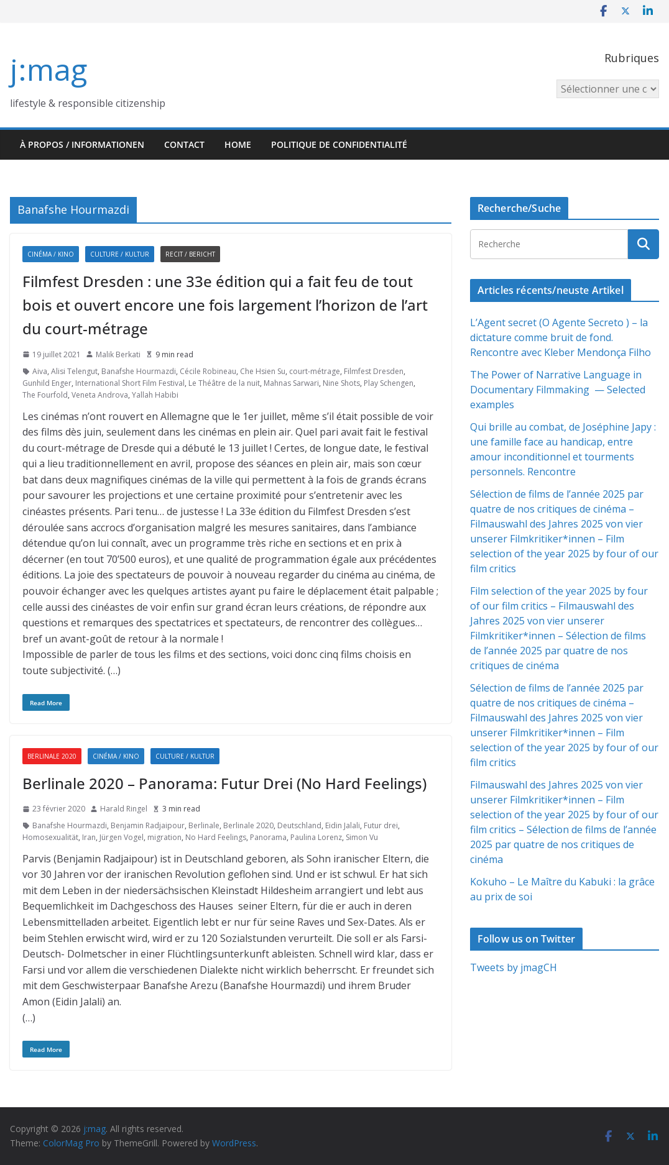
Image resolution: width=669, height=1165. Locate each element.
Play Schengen (388, 383)
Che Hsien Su (262, 371)
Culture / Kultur (119, 254)
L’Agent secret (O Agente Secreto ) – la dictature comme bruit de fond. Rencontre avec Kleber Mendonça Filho (560, 337)
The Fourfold (45, 395)
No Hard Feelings (215, 837)
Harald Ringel (123, 808)
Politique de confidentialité (339, 144)
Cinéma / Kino (50, 254)
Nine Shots (341, 383)
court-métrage (314, 371)
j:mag (48, 69)
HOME (237, 144)
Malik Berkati (118, 354)
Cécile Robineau (208, 371)
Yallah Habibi (155, 395)
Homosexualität (50, 837)
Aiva (39, 371)
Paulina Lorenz (316, 837)
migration (164, 837)
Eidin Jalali (342, 825)
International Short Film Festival (130, 383)
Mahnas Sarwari (291, 383)
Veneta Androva (100, 395)
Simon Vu (362, 837)
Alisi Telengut (74, 371)
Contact (184, 144)
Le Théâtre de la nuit (224, 383)
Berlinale (203, 825)
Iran (89, 837)
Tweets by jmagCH (513, 967)
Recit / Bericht (190, 254)
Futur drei (381, 825)
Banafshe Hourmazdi (138, 371)
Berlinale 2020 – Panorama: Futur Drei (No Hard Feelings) (224, 783)
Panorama (268, 837)
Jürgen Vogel (121, 837)
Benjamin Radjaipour (148, 825)
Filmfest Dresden (374, 371)
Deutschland (299, 825)
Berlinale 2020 (51, 756)
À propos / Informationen (82, 144)
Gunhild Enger (47, 383)
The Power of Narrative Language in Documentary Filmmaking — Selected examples (557, 389)
